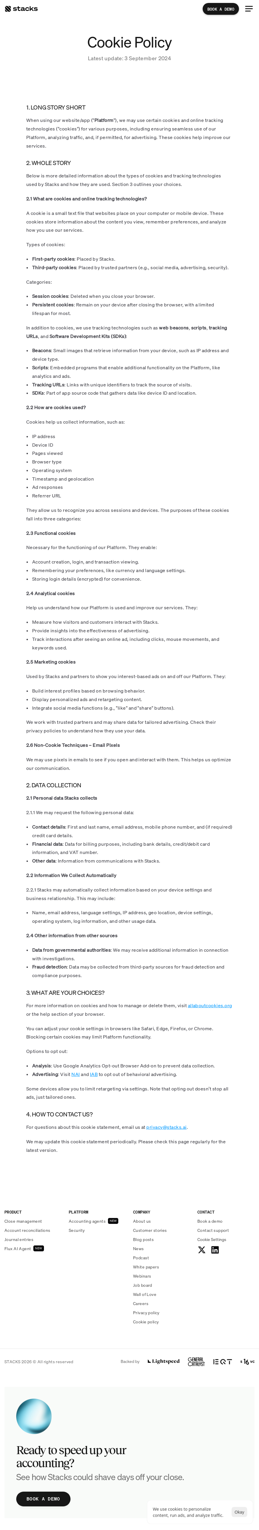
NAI (75, 1074)
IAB (94, 1074)
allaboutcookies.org (210, 1005)
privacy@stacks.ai (166, 1127)
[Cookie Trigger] (211, 1239)
